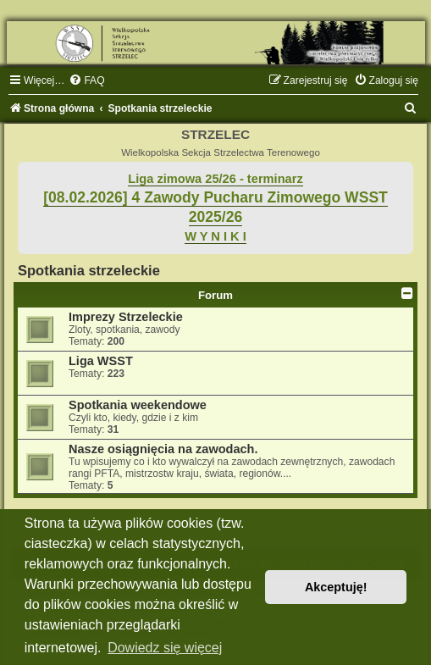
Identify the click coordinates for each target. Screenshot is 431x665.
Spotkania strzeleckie (89, 270)
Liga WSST (101, 361)
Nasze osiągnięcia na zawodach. (163, 449)
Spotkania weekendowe (138, 405)
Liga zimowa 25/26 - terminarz (215, 179)
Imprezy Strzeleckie (126, 317)
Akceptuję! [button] (336, 587)
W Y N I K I (215, 236)
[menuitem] (86, 80)
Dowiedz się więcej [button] (165, 647)
